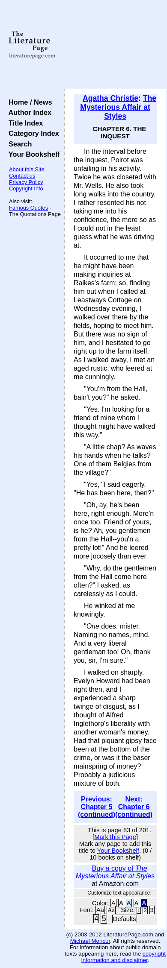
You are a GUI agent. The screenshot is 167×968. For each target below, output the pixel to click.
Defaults (124, 918)
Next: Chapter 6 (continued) (133, 806)
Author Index (28, 112)
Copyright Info (26, 188)
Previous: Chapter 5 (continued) (96, 806)
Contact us (22, 176)
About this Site (27, 169)
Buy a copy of (115, 872)
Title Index (24, 123)
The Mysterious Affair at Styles (118, 107)
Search (18, 144)
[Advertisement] (115, 45)
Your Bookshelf (32, 154)
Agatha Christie (110, 98)
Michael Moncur (90, 941)
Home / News (28, 102)
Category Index (32, 133)
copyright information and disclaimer (123, 956)
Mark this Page (115, 836)
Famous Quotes (28, 208)
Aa (100, 910)
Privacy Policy (26, 182)
